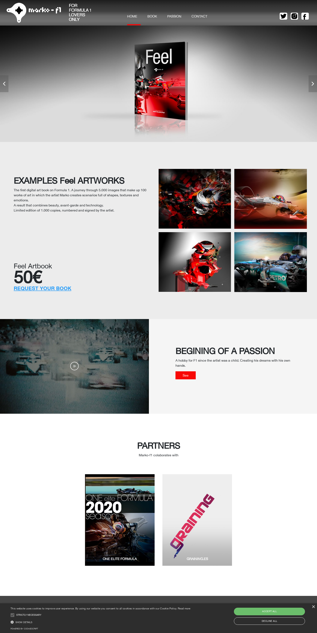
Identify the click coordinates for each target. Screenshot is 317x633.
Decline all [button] (269, 621)
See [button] (186, 375)
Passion (174, 16)
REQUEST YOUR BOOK (42, 288)
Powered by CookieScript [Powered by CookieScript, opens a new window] (24, 629)
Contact (199, 16)
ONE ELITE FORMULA (120, 559)
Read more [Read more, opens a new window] (184, 608)
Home (132, 16)
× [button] (313, 607)
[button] (4, 83)
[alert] (158, 618)
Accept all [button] (269, 611)
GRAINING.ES (197, 559)
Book (152, 16)
